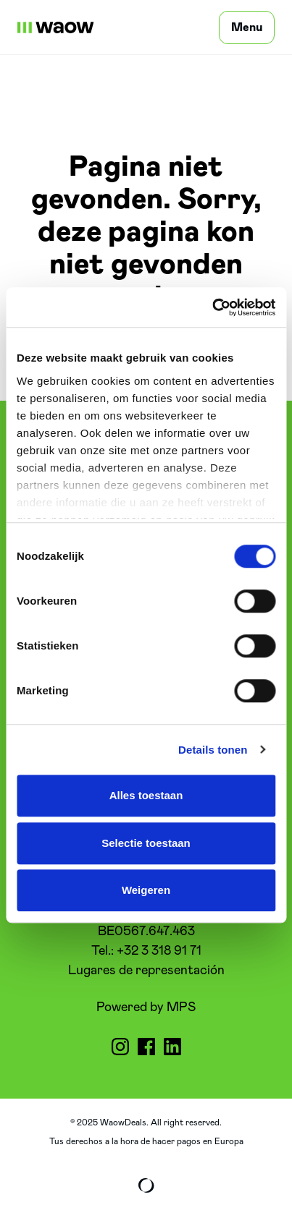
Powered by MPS (146, 1007)
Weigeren (146, 890)
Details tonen (212, 750)
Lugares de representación (146, 970)
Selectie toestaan (146, 843)
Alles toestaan (146, 795)
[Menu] (247, 27)
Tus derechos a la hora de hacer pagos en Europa (146, 1141)
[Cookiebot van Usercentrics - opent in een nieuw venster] (212, 307)
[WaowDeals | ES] (55, 27)
